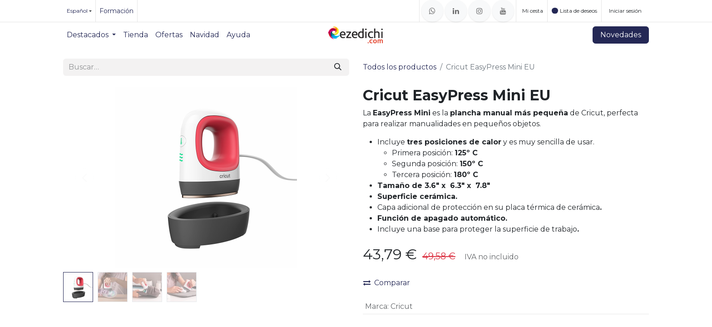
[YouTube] (503, 11)
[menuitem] (91, 35)
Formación (116, 11)
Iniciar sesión (625, 10)
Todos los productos (399, 67)
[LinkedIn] (456, 11)
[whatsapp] (432, 11)
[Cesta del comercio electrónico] (531, 11)
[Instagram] (479, 11)
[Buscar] (337, 67)
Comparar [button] (386, 282)
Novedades (620, 34)
